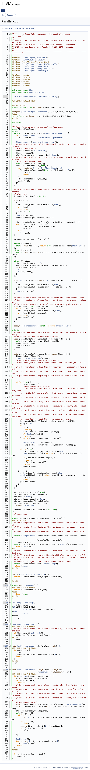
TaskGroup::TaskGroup (22, 602)
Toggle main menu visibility (3, 9)
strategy (76, 246)
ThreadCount (22, 142)
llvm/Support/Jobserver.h (35, 66)
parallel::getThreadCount (32, 574)
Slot (31, 423)
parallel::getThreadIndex (34, 112)
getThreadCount (28, 326)
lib (3, 15)
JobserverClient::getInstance (49, 138)
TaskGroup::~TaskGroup (23, 624)
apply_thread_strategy (29, 358)
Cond (18, 215)
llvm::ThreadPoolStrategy (25, 96)
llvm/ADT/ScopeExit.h (33, 60)
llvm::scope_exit (29, 442)
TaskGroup (21, 739)
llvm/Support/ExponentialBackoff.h (40, 64)
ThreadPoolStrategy (53, 133)
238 (5, 602)
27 (5, 96)
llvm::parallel (36, 92)
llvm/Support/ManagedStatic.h (37, 68)
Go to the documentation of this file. (18, 28)
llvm (31, 90)
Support (10, 15)
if (14, 607)
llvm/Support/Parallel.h (34, 58)
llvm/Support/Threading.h (35, 70)
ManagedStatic (28, 536)
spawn (24, 743)
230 (5, 585)
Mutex (54, 155)
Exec (62, 544)
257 (5, 646)
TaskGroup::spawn (25, 646)
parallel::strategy (48, 96)
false (25, 613)
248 (5, 624)
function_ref (42, 672)
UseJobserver (28, 135)
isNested (29, 585)
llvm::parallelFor (26, 670)
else (15, 611)
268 (5, 670)
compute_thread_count (44, 142)
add (20, 280)
